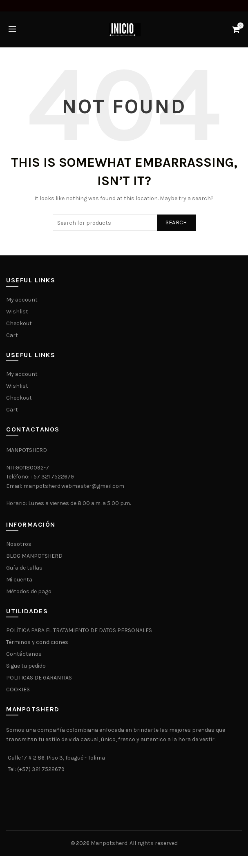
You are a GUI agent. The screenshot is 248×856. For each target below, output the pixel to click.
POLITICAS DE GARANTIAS (39, 677)
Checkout (19, 323)
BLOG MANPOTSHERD (34, 555)
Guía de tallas (24, 567)
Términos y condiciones (37, 642)
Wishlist (17, 311)
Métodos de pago (28, 591)
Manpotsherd (109, 843)
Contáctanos (24, 653)
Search (176, 222)
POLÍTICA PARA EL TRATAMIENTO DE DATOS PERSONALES (79, 630)
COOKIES (18, 689)
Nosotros (18, 544)
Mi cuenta (19, 579)
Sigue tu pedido (26, 665)
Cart (12, 335)
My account (22, 299)
